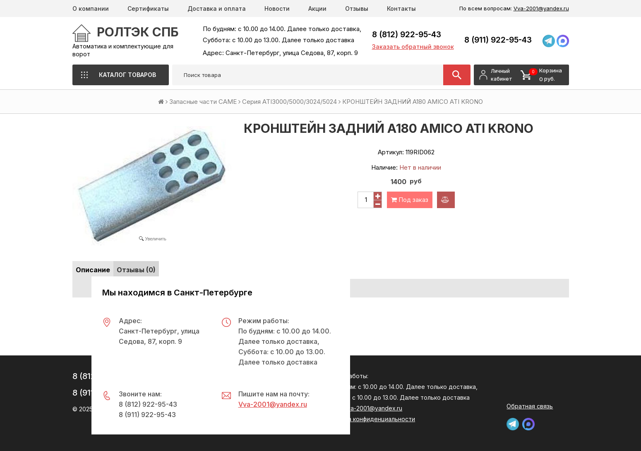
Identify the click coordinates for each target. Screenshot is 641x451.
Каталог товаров (127, 74)
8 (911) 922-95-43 (498, 40)
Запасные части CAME (203, 102)
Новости (277, 8)
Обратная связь (530, 406)
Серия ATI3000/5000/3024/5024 (289, 102)
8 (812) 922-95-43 (406, 34)
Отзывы (356, 8)
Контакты (401, 8)
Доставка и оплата (216, 8)
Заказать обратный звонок (413, 46)
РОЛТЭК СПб (138, 31)
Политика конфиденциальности (369, 418)
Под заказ (409, 200)
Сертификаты (148, 8)
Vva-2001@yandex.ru (541, 8)
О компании (90, 8)
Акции (317, 8)
